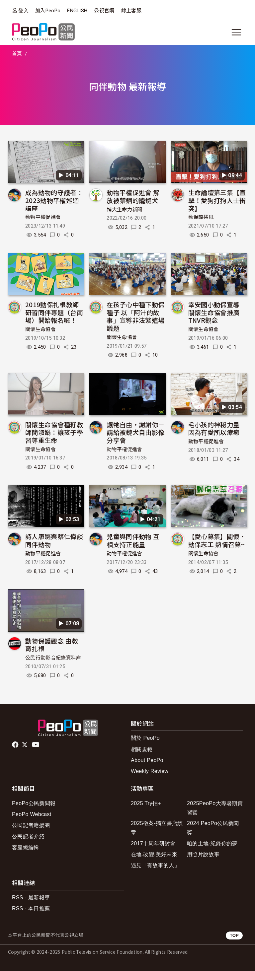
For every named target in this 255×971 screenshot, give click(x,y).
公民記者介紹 (28, 836)
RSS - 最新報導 (31, 897)
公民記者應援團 (31, 825)
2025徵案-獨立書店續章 (157, 827)
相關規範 (141, 749)
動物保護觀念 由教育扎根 (51, 644)
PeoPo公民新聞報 (33, 803)
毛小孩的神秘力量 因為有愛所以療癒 (214, 428)
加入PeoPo (47, 11)
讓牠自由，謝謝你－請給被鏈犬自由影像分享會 (135, 432)
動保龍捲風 (201, 217)
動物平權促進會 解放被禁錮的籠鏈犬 (133, 196)
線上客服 (131, 11)
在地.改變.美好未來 (154, 854)
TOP (234, 935)
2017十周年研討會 (153, 843)
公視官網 (104, 11)
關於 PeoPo (145, 738)
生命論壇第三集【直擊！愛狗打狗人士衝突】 (217, 200)
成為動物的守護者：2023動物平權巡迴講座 (54, 200)
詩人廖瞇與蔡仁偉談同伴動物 (54, 540)
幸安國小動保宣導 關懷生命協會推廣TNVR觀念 (214, 312)
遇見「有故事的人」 (155, 865)
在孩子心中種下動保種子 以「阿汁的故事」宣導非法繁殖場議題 (135, 316)
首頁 (17, 54)
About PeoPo (147, 760)
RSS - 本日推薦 (31, 908)
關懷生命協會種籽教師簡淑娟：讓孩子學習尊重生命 (54, 432)
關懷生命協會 (40, 329)
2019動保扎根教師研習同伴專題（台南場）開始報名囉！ (54, 312)
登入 (23, 10)
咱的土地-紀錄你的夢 (212, 843)
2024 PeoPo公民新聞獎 (213, 827)
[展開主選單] (236, 32)
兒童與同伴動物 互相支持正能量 (133, 540)
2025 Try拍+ (146, 803)
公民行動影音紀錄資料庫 (53, 658)
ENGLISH (77, 11)
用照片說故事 (203, 854)
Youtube (36, 744)
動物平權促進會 (43, 217)
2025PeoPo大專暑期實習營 (215, 807)
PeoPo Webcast (31, 814)
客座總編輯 (25, 847)
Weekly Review (149, 771)
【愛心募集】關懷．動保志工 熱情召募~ (217, 540)
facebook (16, 744)
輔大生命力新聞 (124, 210)
